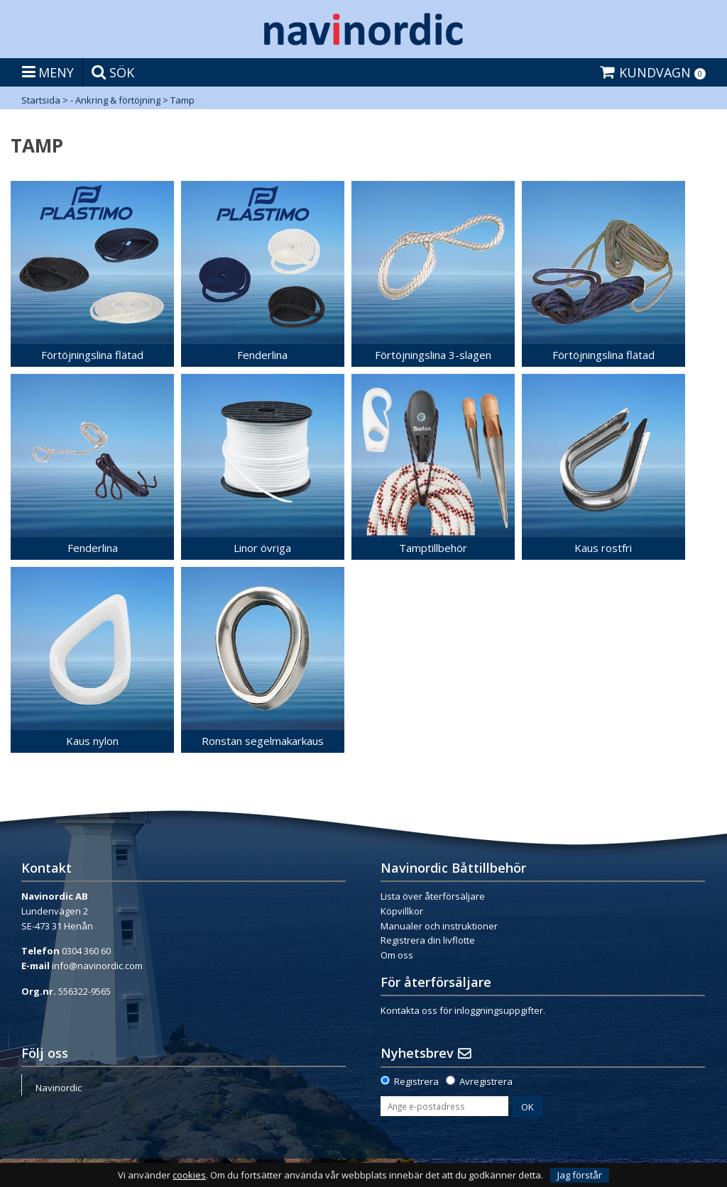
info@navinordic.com (97, 965)
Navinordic (58, 1087)
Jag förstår (579, 1175)
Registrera (416, 1081)
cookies (189, 1175)
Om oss (397, 955)
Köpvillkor (402, 911)
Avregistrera (486, 1081)
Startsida (40, 100)
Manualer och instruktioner (439, 926)
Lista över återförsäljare (433, 896)
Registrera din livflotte (428, 940)
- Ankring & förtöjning (115, 100)
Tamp (182, 100)
